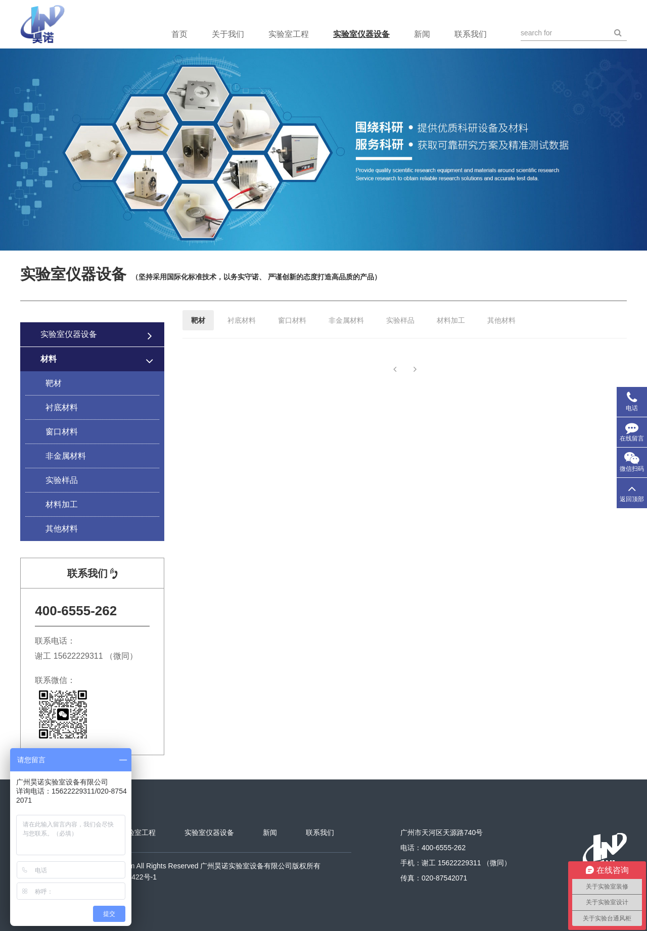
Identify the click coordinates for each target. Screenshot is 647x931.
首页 (179, 34)
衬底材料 (61, 407)
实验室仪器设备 (361, 34)
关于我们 (228, 34)
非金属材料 (65, 456)
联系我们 (470, 34)
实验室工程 (288, 34)
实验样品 (61, 480)
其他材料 (61, 528)
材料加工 (61, 504)
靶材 (53, 383)
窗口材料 (61, 431)
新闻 (422, 34)
